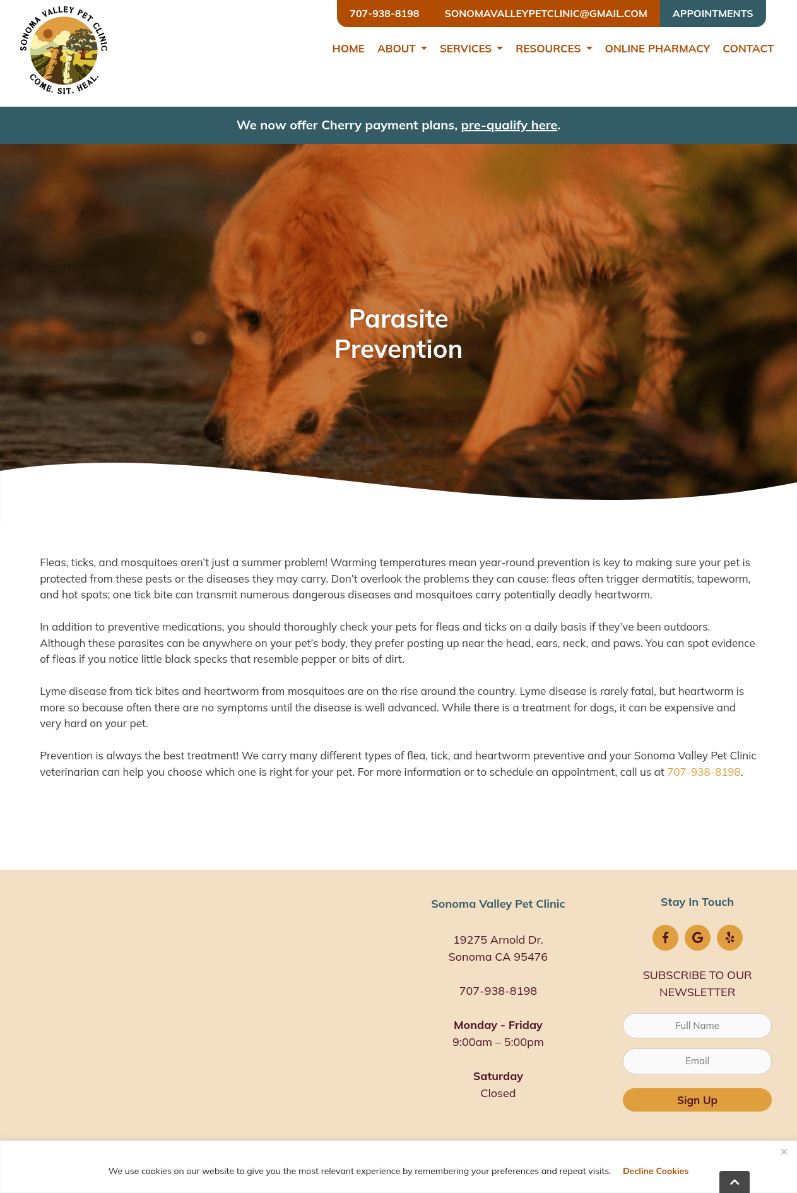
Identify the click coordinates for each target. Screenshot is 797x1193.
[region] (398, 1167)
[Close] (783, 1151)
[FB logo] (665, 938)
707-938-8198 (704, 771)
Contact (748, 48)
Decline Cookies (655, 1171)
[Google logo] (698, 938)
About (396, 48)
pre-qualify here (509, 125)
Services (466, 48)
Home (348, 48)
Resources (548, 48)
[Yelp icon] (730, 938)
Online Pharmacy (658, 48)
